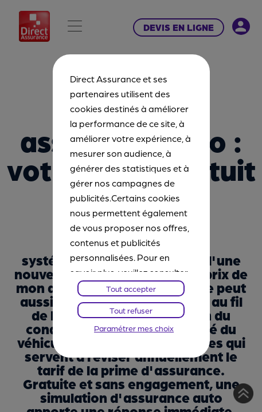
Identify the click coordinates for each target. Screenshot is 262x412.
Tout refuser (131, 310)
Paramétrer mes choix (134, 327)
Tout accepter (131, 288)
